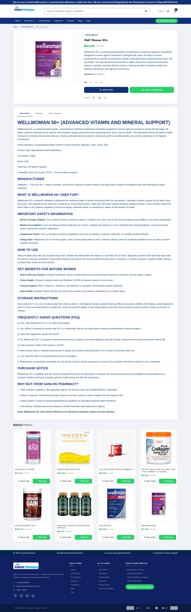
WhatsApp (41, 481)
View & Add (23, 481)
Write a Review (55, 113)
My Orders (103, 573)
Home (17, 21)
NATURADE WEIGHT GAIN (25, 526)
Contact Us (75, 585)
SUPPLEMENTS (27, 27)
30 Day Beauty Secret (25, 469)
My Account (103, 570)
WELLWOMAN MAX (148, 526)
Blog (80, 21)
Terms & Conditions (106, 588)
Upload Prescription (167, 21)
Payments (103, 581)
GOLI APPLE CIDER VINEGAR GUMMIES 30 (116, 469)
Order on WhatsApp (151, 90)
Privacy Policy (104, 585)
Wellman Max (105, 526)
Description (25, 113)
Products (30, 21)
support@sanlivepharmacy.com (28, 586)
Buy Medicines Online (135, 570)
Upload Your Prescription (140, 587)
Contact (70, 21)
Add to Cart (106, 90)
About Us (59, 21)
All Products (75, 573)
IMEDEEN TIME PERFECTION (68, 469)
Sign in (161, 11)
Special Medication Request (137, 577)
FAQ (88, 21)
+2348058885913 (23, 583)
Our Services (45, 21)
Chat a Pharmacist (134, 581)
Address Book (104, 577)
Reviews (39, 113)
